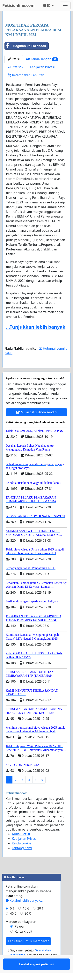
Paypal (20, 938)
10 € (26, 920)
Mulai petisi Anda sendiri (36, 423)
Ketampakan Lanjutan (26, 75)
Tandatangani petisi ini (36, 371)
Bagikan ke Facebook (25, 45)
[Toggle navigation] (65, 5)
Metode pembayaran (21, 933)
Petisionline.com (18, 5)
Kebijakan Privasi (42, 67)
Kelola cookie (21, 854)
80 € (28, 925)
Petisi (14, 59)
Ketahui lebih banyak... (24, 912)
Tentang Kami (22, 859)
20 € (40, 920)
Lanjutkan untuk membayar (28, 952)
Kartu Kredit (23, 943)
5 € (12, 920)
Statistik (15, 67)
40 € (13, 925)
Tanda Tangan (42, 59)
